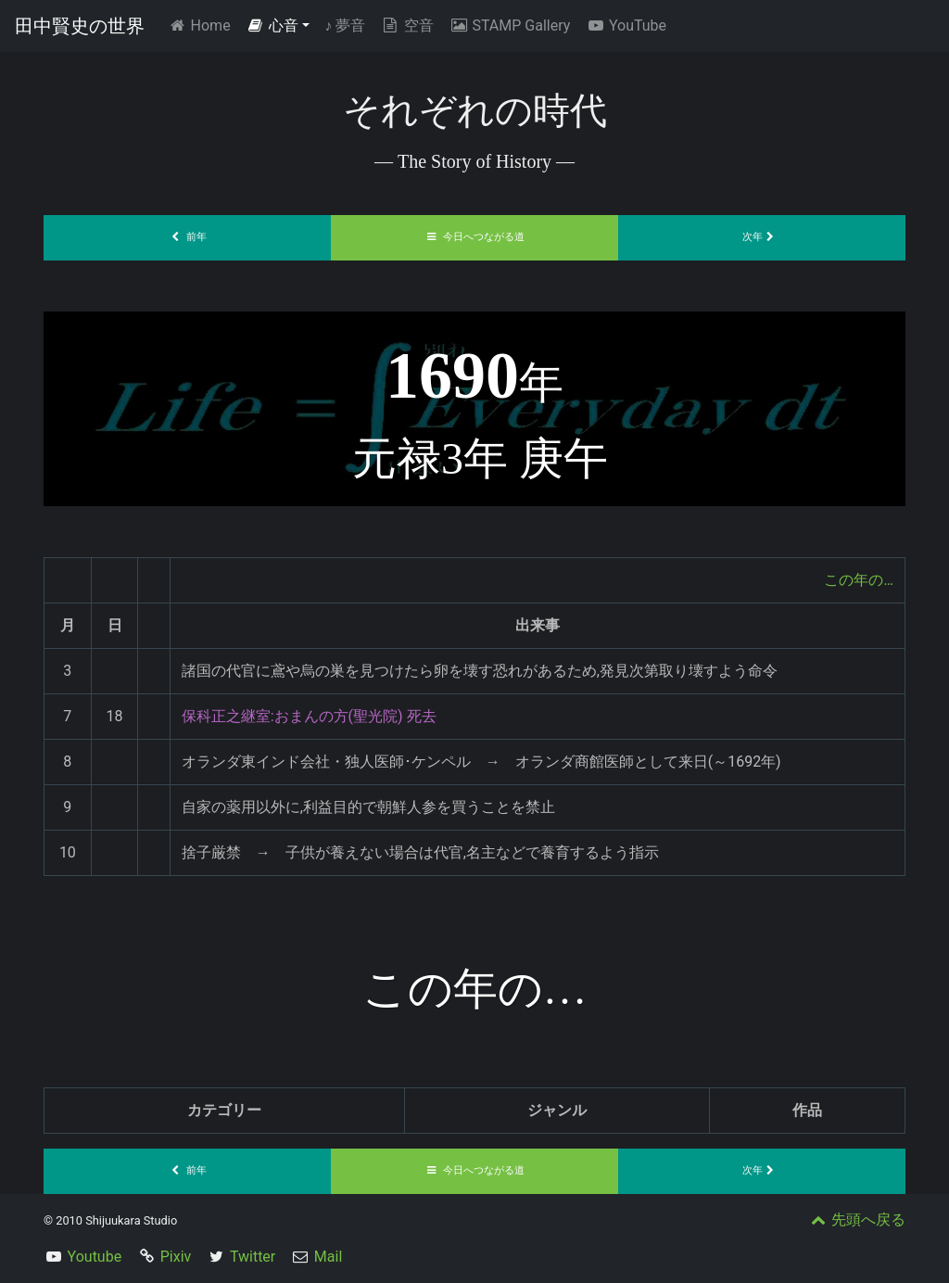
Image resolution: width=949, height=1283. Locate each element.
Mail (328, 1256)
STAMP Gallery (509, 25)
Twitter (252, 1256)
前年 (187, 237)
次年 (761, 237)
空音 (407, 25)
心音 (272, 25)
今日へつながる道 (474, 237)
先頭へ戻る (856, 1219)
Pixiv (176, 1256)
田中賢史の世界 (80, 26)
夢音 (344, 25)
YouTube (625, 25)
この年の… (858, 580)
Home (202, 24)
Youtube (95, 1256)
